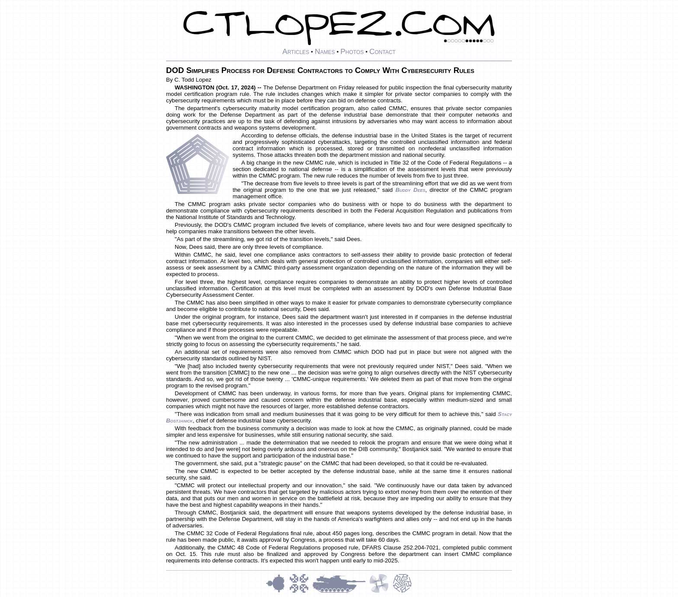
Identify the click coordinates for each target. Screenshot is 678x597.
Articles (295, 51)
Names (325, 51)
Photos (352, 51)
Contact (382, 51)
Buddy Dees (410, 190)
